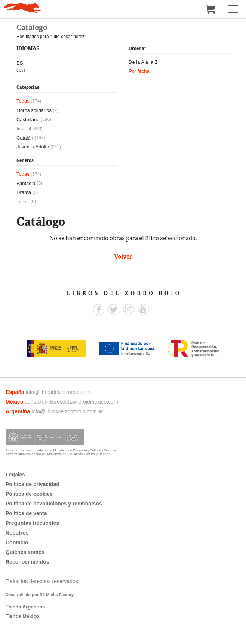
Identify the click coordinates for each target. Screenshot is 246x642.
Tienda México (22, 616)
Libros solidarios (34, 110)
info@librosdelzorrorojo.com (58, 392)
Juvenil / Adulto (32, 147)
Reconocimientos (27, 562)
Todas (23, 101)
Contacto (17, 542)
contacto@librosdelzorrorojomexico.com (71, 402)
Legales (15, 474)
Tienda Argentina (25, 607)
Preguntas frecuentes (32, 523)
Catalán (24, 138)
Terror (22, 201)
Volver (123, 257)
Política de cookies (29, 494)
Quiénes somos (25, 552)
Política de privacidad (32, 484)
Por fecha (139, 71)
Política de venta (26, 513)
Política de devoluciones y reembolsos (54, 504)
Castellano (27, 119)
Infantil (23, 128)
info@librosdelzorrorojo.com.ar (67, 411)
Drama (23, 192)
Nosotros (17, 533)
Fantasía (26, 183)
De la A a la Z (143, 62)
